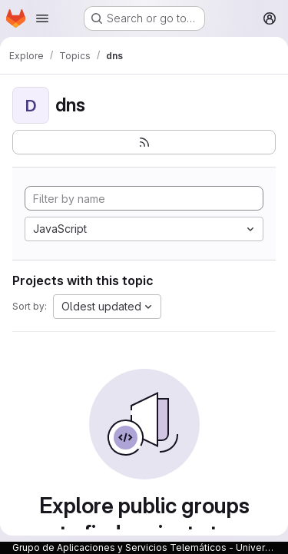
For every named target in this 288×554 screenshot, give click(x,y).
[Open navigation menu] (42, 18)
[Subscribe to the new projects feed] (144, 142)
